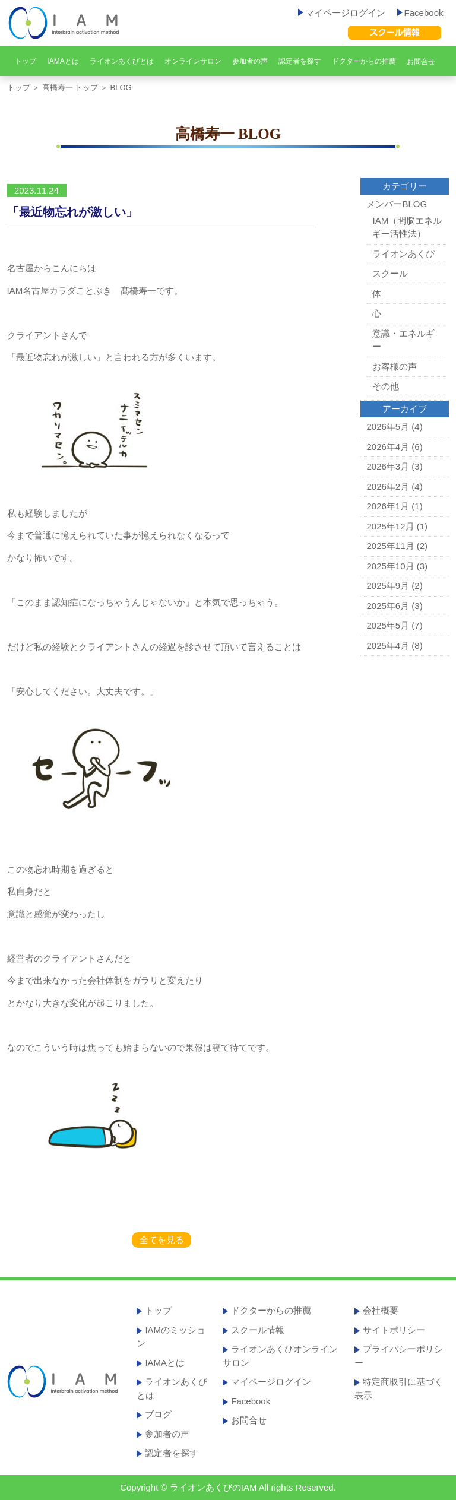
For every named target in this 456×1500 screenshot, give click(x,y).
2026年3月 (387, 466)
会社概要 (380, 1310)
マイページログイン (341, 13)
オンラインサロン (192, 61)
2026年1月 (387, 506)
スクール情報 (257, 1330)
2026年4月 (387, 447)
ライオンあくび (403, 254)
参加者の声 (250, 61)
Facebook (420, 13)
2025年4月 (387, 645)
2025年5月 (387, 625)
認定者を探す (299, 61)
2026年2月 (387, 486)
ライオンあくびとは (122, 61)
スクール (390, 273)
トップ (25, 61)
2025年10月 (390, 566)
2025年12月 (390, 526)
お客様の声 (394, 366)
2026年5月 (387, 426)
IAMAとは (62, 61)
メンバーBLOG (396, 204)
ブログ (158, 1414)
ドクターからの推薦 (364, 61)
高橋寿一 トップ (70, 87)
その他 (385, 386)
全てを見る (162, 1240)
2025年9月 (387, 586)
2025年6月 (387, 606)
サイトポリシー (394, 1330)
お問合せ (421, 62)
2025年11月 (390, 546)
